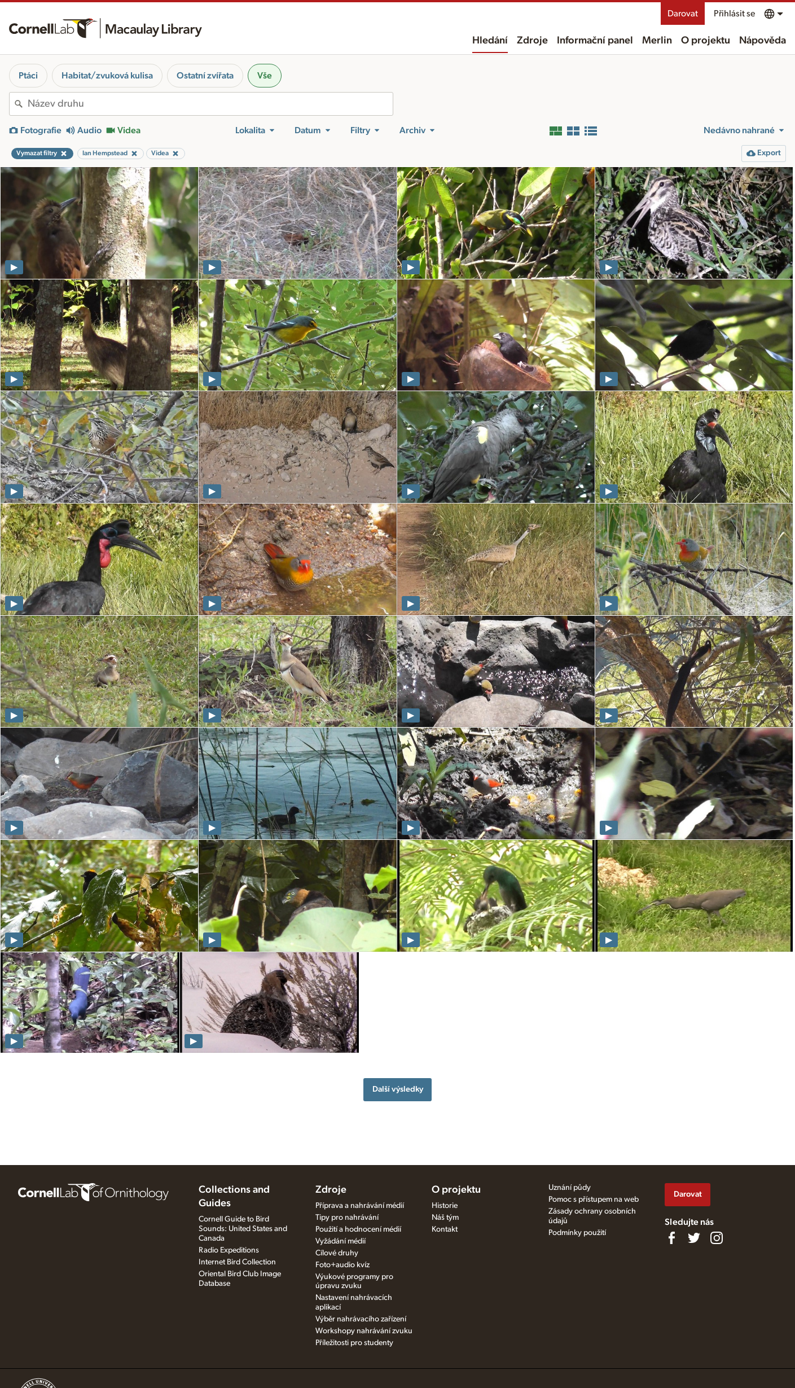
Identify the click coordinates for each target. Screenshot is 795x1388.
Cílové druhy (336, 1253)
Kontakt (445, 1229)
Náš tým (445, 1217)
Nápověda (762, 41)
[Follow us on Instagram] (716, 1238)
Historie (445, 1206)
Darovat (682, 13)
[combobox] (210, 104)
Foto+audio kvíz (342, 1265)
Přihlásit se (734, 13)
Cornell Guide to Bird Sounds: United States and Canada (243, 1228)
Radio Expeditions (229, 1250)
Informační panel (595, 41)
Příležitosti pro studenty (354, 1343)
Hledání (490, 41)
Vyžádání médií (340, 1241)
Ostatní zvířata (205, 75)
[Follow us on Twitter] (694, 1238)
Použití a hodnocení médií (358, 1229)
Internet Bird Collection (237, 1262)
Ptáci (28, 75)
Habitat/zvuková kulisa (107, 75)
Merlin (657, 41)
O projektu (705, 41)
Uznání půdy (569, 1188)
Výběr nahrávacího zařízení (360, 1319)
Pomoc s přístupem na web (593, 1199)
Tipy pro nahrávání (347, 1217)
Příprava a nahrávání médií (359, 1206)
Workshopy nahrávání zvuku (363, 1331)
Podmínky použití (577, 1233)
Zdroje (532, 41)
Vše (264, 75)
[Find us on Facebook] (671, 1238)
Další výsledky (397, 1089)
